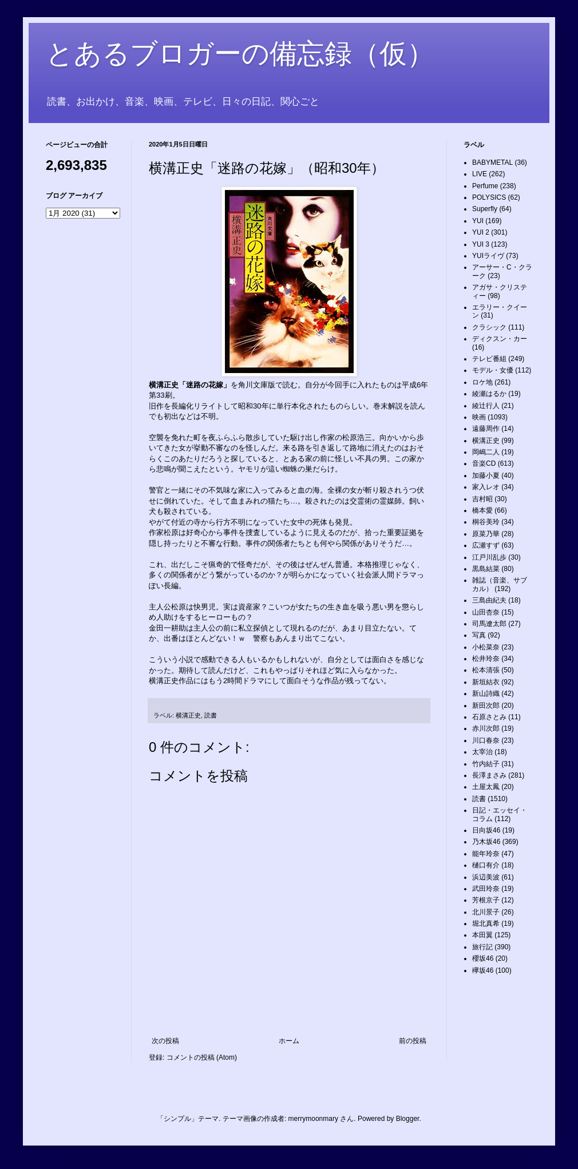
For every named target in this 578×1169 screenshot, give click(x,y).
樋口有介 (486, 865)
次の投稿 (165, 1041)
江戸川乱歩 (489, 557)
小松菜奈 (486, 647)
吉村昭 (482, 499)
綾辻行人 (486, 406)
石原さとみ (489, 717)
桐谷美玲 (486, 522)
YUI (478, 221)
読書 (210, 715)
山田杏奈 (486, 612)
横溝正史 (188, 715)
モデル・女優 (492, 370)
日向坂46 (486, 830)
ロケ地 (482, 382)
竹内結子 (486, 764)
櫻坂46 (482, 958)
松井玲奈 (486, 659)
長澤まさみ (489, 775)
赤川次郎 (486, 728)
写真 (479, 635)
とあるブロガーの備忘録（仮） (240, 53)
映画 (479, 417)
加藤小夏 (486, 475)
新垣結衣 (486, 682)
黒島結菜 (486, 569)
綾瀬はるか (489, 394)
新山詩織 (486, 693)
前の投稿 (412, 1041)
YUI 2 (480, 232)
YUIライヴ (488, 256)
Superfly (484, 209)
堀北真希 (486, 924)
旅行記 (482, 947)
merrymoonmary (313, 1119)
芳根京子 (486, 900)
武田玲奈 (486, 889)
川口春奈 (486, 740)
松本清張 (486, 670)
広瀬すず (486, 545)
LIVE (479, 174)
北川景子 (486, 912)
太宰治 (482, 752)
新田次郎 (486, 706)
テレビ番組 (489, 359)
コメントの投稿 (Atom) (202, 1057)
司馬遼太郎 (489, 624)
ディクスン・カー (499, 339)
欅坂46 (482, 970)
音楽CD (484, 463)
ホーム (289, 1041)
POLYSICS (489, 197)
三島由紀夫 (489, 600)
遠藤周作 (486, 429)
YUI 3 (480, 244)
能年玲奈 (486, 854)
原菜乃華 (486, 534)
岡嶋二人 (486, 452)
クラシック (489, 327)
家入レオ (486, 487)
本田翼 (482, 935)
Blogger (407, 1119)
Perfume (485, 186)
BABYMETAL (492, 162)
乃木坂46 (486, 842)
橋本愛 (482, 510)
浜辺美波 (486, 877)
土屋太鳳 (486, 787)
